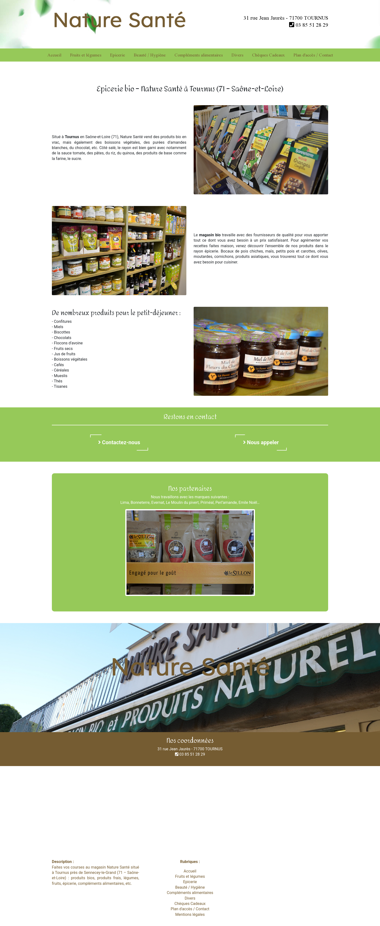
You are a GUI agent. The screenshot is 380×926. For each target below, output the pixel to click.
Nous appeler (261, 442)
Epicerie (117, 55)
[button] (204, 149)
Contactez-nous (119, 442)
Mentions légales (190, 914)
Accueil (54, 55)
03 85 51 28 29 (308, 25)
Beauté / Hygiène (150, 55)
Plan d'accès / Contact (313, 55)
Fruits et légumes (85, 55)
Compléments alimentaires (198, 55)
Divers (237, 55)
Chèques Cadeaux (268, 55)
